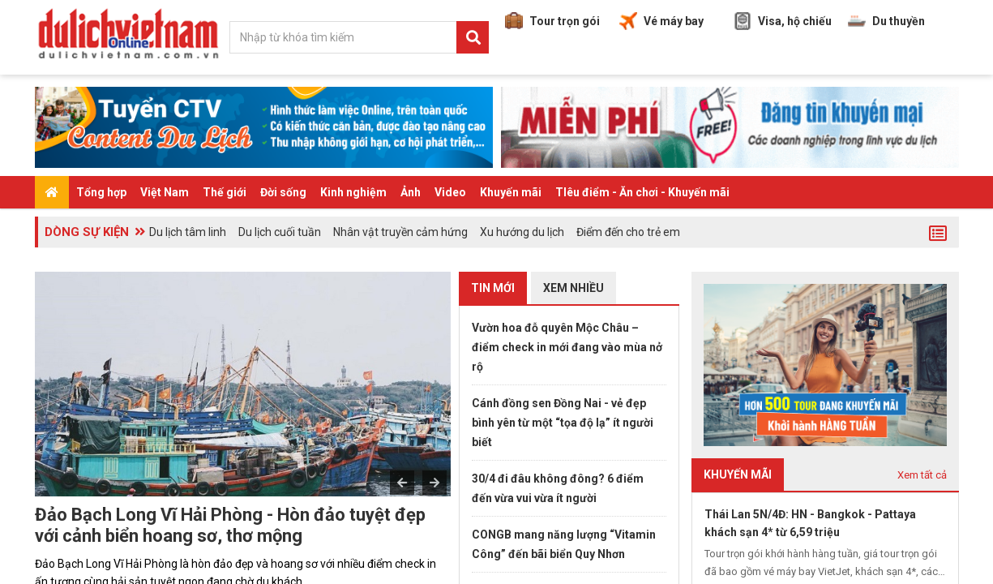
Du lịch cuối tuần (279, 231)
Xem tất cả (922, 475)
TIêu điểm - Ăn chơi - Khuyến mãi (642, 192)
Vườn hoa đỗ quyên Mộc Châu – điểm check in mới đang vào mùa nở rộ (567, 347)
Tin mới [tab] (493, 287)
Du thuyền (886, 21)
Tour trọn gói (552, 21)
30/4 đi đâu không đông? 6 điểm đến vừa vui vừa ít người (558, 488)
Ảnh (410, 192)
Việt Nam (164, 192)
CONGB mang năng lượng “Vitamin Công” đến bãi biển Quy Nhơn (564, 544)
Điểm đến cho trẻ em (628, 231)
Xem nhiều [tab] (573, 287)
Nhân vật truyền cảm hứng (400, 231)
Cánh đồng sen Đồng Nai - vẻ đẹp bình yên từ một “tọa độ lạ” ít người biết (562, 423)
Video (450, 192)
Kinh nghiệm (353, 192)
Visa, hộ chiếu (783, 21)
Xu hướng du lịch (522, 231)
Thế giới (224, 192)
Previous (402, 482)
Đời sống (283, 192)
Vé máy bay (661, 21)
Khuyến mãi (510, 192)
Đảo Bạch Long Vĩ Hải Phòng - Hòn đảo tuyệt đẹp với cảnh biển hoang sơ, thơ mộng (230, 525)
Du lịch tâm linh (187, 231)
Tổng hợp (101, 192)
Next (434, 482)
